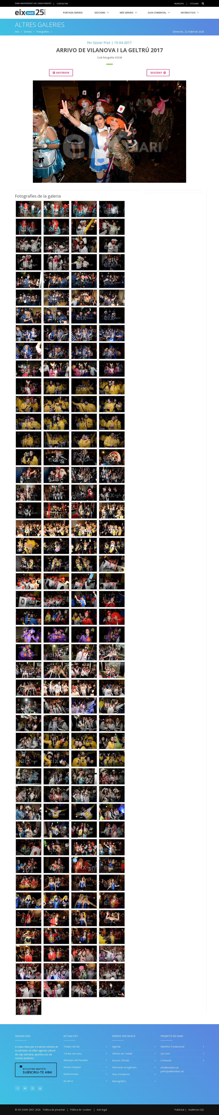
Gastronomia (71, 1074)
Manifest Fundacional (172, 1046)
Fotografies (42, 31)
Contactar (62, 3)
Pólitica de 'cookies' (81, 1109)
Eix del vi (68, 1081)
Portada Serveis (73, 12)
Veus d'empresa (121, 1074)
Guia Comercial (157, 12)
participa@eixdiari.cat (172, 1071)
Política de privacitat (54, 1109)
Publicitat (179, 1109)
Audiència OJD (196, 1109)
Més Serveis (126, 12)
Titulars (194, 3)
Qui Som (165, 1053)
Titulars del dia (72, 1046)
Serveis (28, 31)
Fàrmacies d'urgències (124, 1067)
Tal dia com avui (73, 1053)
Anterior (61, 72)
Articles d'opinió (72, 1067)
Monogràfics (119, 1081)
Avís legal (102, 1109)
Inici (17, 31)
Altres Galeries (40, 24)
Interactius (188, 12)
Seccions (100, 12)
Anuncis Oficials (120, 1060)
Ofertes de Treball (122, 1053)
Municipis (179, 3)
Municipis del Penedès (76, 1060)
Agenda (116, 1046)
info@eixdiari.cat (170, 1067)
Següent (158, 72)
